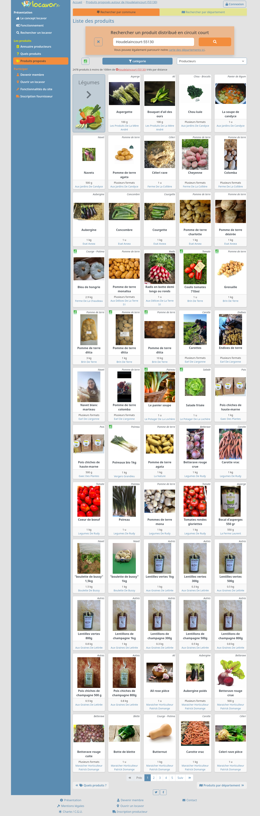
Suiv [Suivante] (180, 778)
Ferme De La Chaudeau (89, 301)
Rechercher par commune (116, 12)
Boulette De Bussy (89, 590)
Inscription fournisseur (34, 96)
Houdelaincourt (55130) (131, 69)
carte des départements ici (186, 50)
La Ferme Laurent (230, 533)
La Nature (160, 476)
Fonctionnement (30, 25)
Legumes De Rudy (195, 476)
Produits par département (221, 785)
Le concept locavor (31, 18)
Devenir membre (30, 75)
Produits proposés (31, 61)
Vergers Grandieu (124, 476)
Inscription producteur (130, 812)
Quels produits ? (90, 785)
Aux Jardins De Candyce (195, 125)
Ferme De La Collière (159, 186)
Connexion (235, 4)
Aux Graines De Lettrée (159, 590)
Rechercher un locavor (34, 33)
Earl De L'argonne (195, 361)
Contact (189, 800)
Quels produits (28, 54)
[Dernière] (189, 777)
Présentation (70, 800)
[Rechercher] (215, 42)
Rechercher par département (203, 12)
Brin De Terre (195, 301)
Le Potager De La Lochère (160, 419)
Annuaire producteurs (33, 47)
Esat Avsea (89, 243)
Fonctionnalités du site (34, 89)
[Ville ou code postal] (154, 42)
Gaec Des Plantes (230, 419)
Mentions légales (70, 806)
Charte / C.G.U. (70, 812)
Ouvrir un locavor (30, 82)
